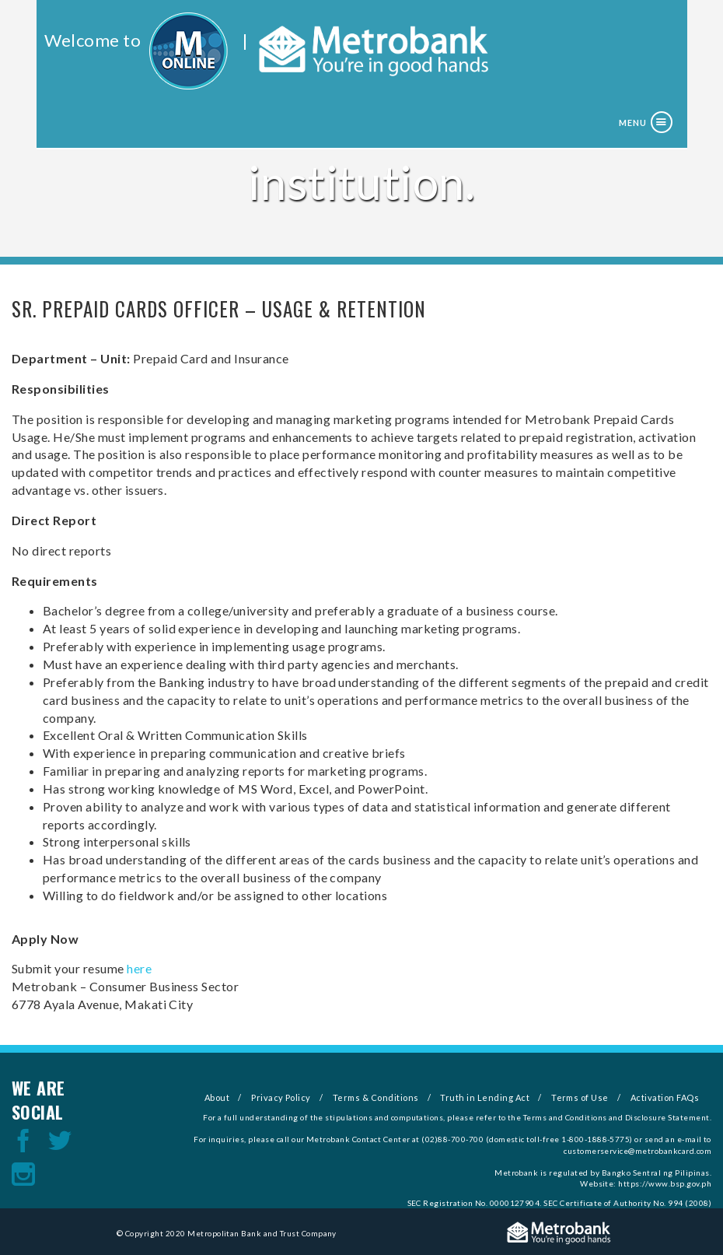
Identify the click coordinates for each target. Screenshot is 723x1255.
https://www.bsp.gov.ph (664, 1183)
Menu (633, 122)
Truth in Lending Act (484, 1097)
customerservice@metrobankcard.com (637, 1150)
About (216, 1097)
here (139, 968)
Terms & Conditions (376, 1097)
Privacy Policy (281, 1097)
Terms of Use (580, 1097)
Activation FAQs (664, 1097)
